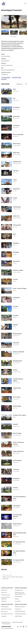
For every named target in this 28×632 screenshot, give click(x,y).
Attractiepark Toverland (7, 613)
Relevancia (20, 84)
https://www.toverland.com (8, 70)
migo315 (7, 28)
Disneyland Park (19, 590)
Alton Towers (4, 611)
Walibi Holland (18, 616)
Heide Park (4, 601)
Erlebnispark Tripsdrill (20, 613)
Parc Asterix (18, 601)
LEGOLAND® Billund (20, 611)
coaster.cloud (6, 626)
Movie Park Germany (6, 609)
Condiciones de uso (6, 622)
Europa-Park (4, 590)
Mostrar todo (14, 36)
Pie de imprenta (6, 623)
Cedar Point (4, 592)
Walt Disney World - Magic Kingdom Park (20, 593)
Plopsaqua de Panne (20, 606)
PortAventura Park (5, 595)
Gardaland (3, 616)
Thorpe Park (18, 609)
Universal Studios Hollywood (5, 598)
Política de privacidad (17, 622)
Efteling (17, 599)
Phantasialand (18, 596)
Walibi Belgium (5, 606)
